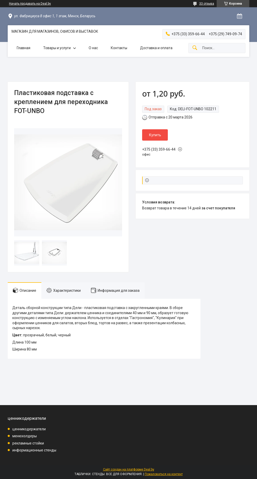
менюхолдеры (24, 436)
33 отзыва (206, 3)
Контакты (119, 48)
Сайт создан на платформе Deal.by (128, 469)
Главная (23, 48)
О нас (93, 48)
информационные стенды (34, 450)
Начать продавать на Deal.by (30, 3)
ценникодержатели (29, 429)
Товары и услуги (57, 48)
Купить (155, 135)
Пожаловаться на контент (164, 474)
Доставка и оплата (156, 48)
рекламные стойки (28, 443)
